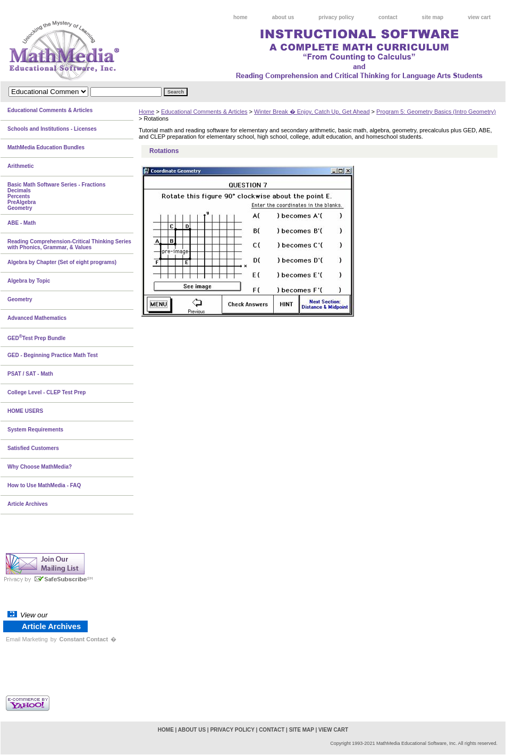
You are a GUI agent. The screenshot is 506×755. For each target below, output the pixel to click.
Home (146, 111)
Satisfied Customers (33, 448)
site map (433, 17)
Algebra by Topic (28, 281)
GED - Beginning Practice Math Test (52, 355)
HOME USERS (25, 411)
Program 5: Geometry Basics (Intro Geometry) (436, 111)
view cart (479, 17)
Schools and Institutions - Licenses (52, 129)
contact (388, 17)
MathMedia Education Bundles (46, 147)
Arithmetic (20, 166)
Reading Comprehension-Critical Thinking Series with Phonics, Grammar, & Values (69, 244)
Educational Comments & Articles (204, 111)
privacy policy (336, 17)
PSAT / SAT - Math (30, 374)
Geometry (19, 299)
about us (283, 17)
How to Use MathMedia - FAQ (44, 485)
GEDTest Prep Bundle (36, 337)
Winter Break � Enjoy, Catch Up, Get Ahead (311, 111)
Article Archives (27, 504)
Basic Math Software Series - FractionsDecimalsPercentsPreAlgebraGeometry (56, 196)
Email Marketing (27, 639)
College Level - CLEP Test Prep (46, 392)
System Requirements (35, 429)
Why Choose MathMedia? (39, 467)
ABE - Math (21, 223)
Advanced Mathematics (36, 318)
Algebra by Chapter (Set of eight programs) (61, 262)
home (240, 17)
